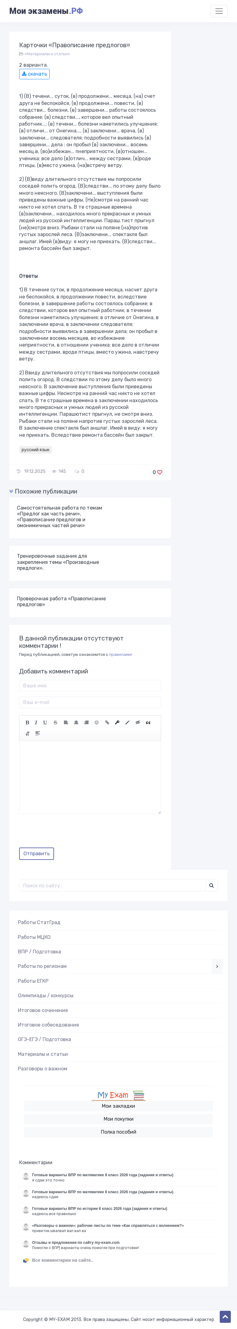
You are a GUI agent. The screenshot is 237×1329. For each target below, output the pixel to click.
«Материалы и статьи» (47, 54)
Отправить (36, 853)
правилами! (120, 654)
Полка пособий (118, 1132)
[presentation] (66, 833)
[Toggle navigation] (219, 11)
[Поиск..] (112, 885)
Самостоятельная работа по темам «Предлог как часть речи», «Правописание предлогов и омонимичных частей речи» (59, 517)
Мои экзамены (46, 11)
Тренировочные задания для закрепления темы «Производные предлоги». (58, 562)
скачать (34, 74)
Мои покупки (119, 1119)
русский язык (35, 449)
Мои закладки (118, 1106)
